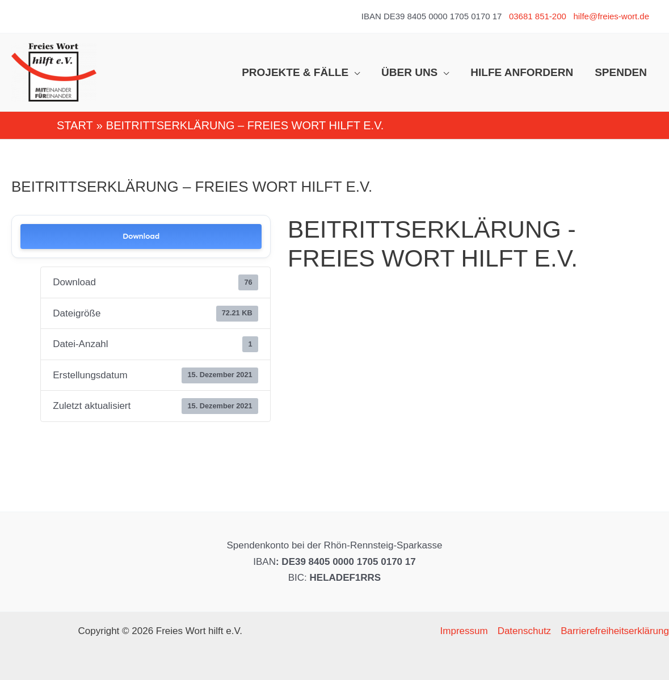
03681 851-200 (537, 16)
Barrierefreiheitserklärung (615, 631)
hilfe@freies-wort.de (611, 16)
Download (141, 236)
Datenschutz (525, 631)
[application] (354, 72)
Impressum (464, 631)
